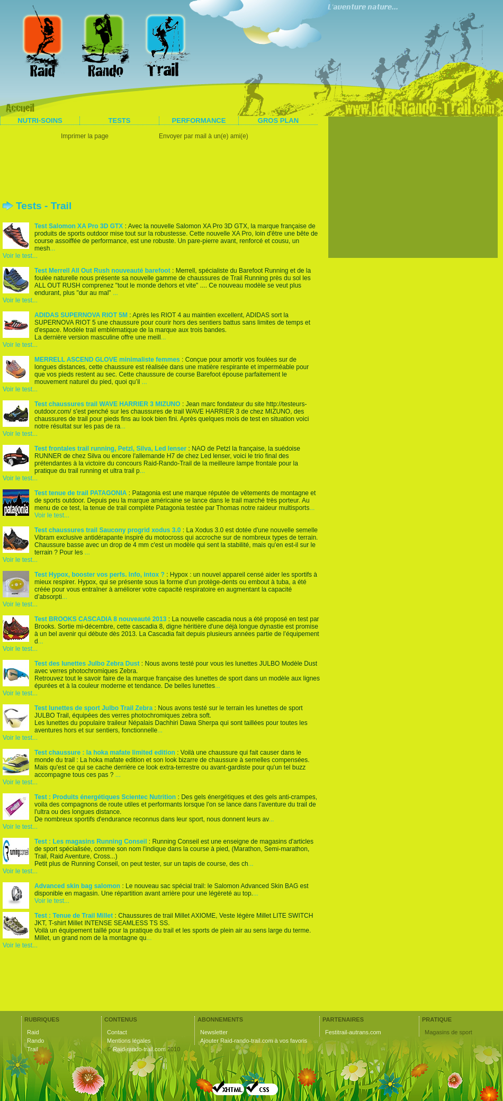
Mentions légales (129, 1040)
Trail (32, 1049)
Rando (35, 1040)
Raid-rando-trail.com (139, 1049)
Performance (199, 120)
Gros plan (278, 120)
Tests (120, 120)
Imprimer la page (85, 136)
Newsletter (214, 1032)
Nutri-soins (39, 120)
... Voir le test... (29, 252)
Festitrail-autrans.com (353, 1032)
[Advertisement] (161, 172)
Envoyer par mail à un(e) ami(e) (203, 136)
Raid (33, 1032)
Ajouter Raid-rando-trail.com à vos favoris (253, 1040)
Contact (117, 1032)
